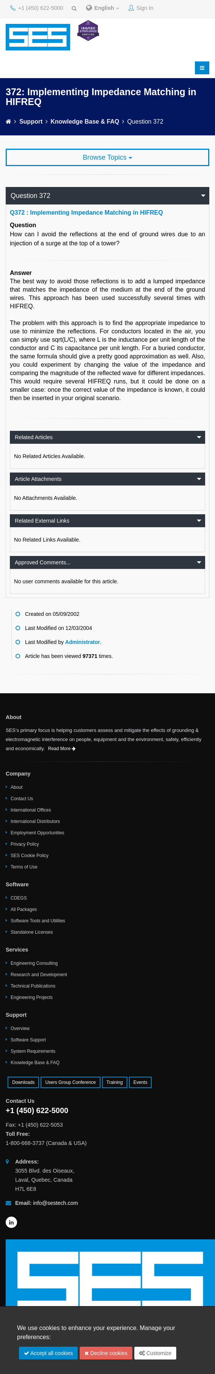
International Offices (31, 810)
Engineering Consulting (34, 963)
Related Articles (34, 437)
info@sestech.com (55, 1203)
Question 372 (30, 195)
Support (30, 121)
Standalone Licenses (32, 932)
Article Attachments (38, 479)
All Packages (24, 909)
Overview (20, 1028)
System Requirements (33, 1051)
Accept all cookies (48, 1353)
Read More (62, 748)
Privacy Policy (25, 844)
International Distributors (35, 821)
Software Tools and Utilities (38, 920)
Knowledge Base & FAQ (84, 121)
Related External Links (42, 521)
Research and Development (39, 974)
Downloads (23, 1082)
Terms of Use (24, 867)
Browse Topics (107, 157)
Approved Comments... (43, 562)
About (16, 787)
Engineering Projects (32, 997)
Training (115, 1082)
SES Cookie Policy (30, 855)
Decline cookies (106, 1353)
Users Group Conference (70, 1082)
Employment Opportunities (37, 832)
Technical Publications (33, 986)
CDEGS (19, 898)
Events (140, 1082)
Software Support (28, 1040)
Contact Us (22, 798)
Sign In (141, 8)
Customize (155, 1353)
